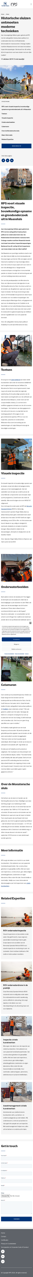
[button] (30, 623)
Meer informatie (7, 135)
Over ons (27, 653)
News (7, 14)
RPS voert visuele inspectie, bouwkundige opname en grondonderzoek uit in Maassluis (16, 107)
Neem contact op (16, 146)
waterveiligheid (15, 380)
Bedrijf (3, 1185)
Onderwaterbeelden (8, 122)
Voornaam (4, 1155)
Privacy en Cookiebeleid (9, 653)
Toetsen (4, 114)
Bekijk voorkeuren (16, 649)
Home (2, 14)
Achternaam (4, 1163)
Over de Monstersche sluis (10, 131)
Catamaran (5, 126)
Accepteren (16, 639)
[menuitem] (16, 108)
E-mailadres (4, 1170)
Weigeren (16, 644)
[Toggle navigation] (31, 4)
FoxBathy (5, 709)
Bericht (3, 1200)
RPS (10, 1273)
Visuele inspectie (7, 118)
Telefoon (3, 1178)
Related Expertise (7, 139)
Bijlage (2, 1193)
